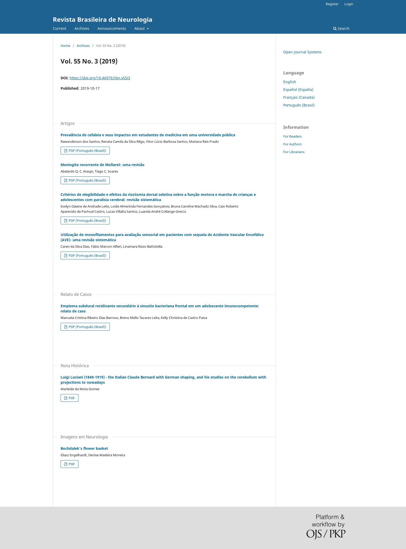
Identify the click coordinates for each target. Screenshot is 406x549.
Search (341, 28)
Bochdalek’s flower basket (84, 448)
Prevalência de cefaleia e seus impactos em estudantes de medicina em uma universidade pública (148, 134)
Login (348, 4)
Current (59, 28)
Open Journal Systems (302, 51)
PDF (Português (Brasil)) (87, 150)
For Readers (292, 136)
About (140, 28)
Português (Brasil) (299, 105)
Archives (82, 28)
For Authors (292, 144)
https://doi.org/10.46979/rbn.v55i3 (100, 77)
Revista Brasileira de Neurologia (103, 19)
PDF (71, 398)
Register (332, 4)
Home (65, 45)
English (289, 81)
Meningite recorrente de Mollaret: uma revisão (102, 164)
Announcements (112, 28)
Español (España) (298, 89)
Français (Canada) (299, 97)
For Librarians (293, 151)
